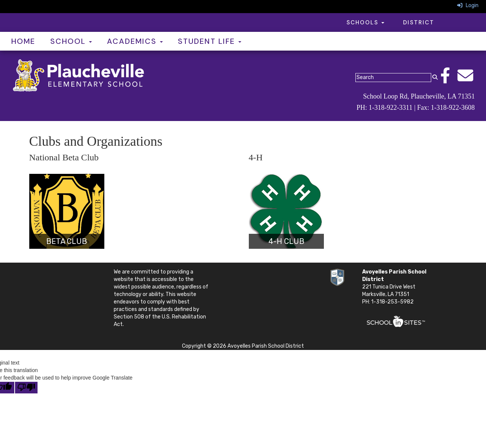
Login (467, 5)
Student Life (209, 41)
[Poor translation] (26, 387)
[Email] (469, 79)
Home (23, 41)
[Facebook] (448, 79)
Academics (135, 41)
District (418, 22)
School (71, 41)
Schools (365, 22)
